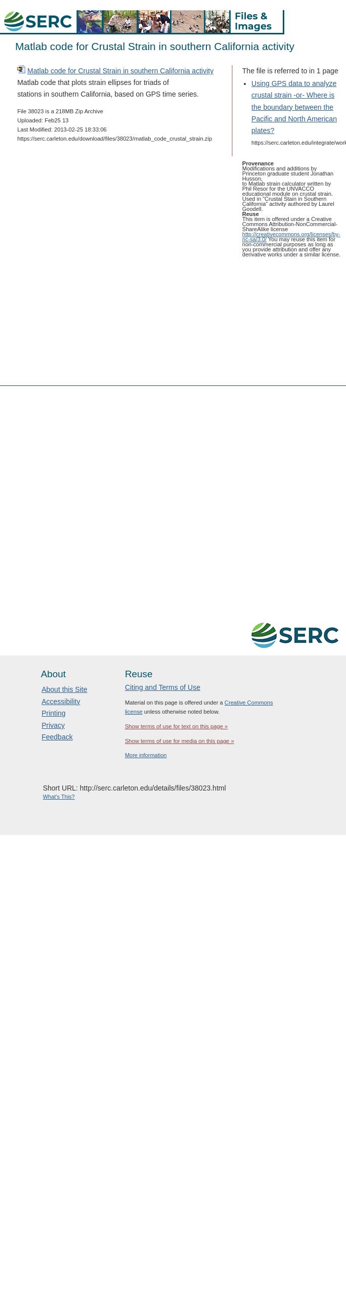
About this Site (64, 689)
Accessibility (60, 701)
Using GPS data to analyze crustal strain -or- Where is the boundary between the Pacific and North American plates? (294, 106)
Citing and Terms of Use (162, 687)
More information (146, 755)
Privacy (53, 725)
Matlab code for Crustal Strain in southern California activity (120, 71)
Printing (53, 713)
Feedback (56, 737)
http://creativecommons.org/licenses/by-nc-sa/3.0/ (291, 236)
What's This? (59, 797)
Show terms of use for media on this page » (179, 741)
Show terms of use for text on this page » (176, 726)
